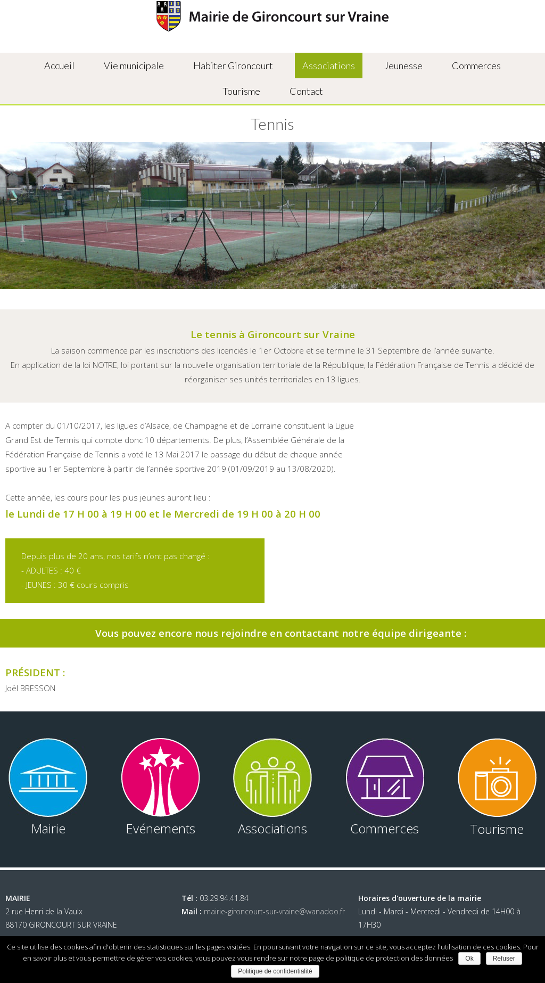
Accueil (59, 65)
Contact (306, 91)
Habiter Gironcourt (233, 65)
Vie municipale (134, 65)
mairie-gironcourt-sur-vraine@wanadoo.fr (274, 911)
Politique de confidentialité (275, 971)
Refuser (504, 958)
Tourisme (241, 91)
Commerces (476, 65)
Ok (469, 958)
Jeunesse (403, 65)
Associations (328, 65)
